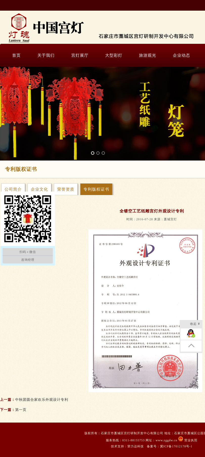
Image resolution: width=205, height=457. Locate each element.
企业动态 (181, 55)
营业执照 (190, 440)
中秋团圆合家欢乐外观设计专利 (41, 400)
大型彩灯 (113, 55)
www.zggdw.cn (166, 440)
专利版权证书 (96, 189)
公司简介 (13, 189)
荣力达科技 (135, 446)
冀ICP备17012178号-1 (176, 446)
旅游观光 (147, 55)
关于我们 (46, 55)
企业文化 (39, 189)
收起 (195, 324)
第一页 (21, 410)
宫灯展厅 (79, 55)
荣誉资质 (65, 189)
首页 (16, 55)
